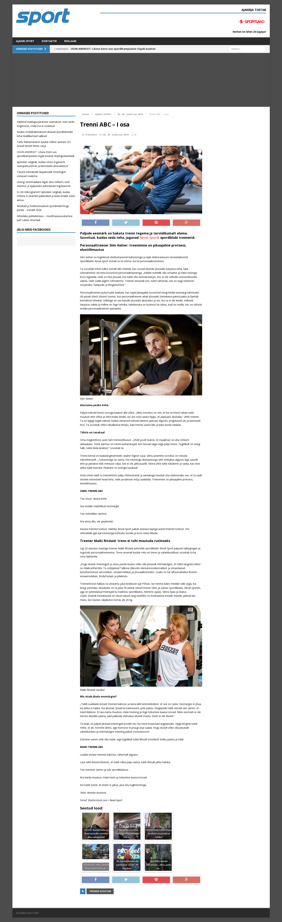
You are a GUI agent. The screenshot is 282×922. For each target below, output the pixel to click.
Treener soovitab (100, 891)
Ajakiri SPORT (25, 41)
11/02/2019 (91, 134)
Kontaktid (49, 41)
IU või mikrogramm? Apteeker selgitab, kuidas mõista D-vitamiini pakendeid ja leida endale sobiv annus (46, 196)
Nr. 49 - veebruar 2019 (115, 134)
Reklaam (70, 41)
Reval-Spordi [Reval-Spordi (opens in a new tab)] (149, 237)
